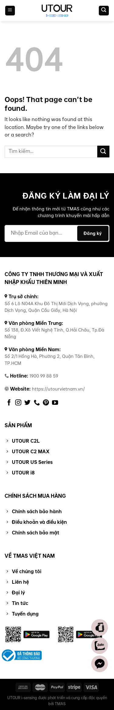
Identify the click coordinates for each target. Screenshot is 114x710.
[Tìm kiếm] (104, 11)
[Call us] (37, 403)
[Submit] (103, 151)
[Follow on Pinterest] (46, 403)
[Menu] (10, 11)
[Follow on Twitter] (27, 403)
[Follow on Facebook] (9, 403)
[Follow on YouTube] (55, 403)
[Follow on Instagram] (18, 403)
